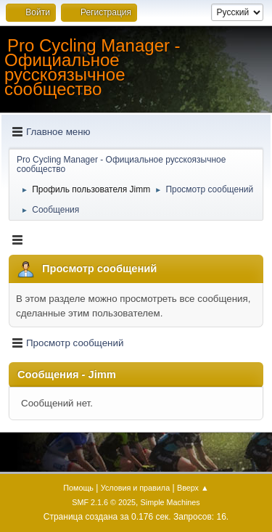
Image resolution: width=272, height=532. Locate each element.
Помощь (78, 487)
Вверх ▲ (193, 487)
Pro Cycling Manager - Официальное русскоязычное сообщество (92, 67)
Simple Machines (170, 502)
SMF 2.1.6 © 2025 (104, 502)
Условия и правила (135, 487)
